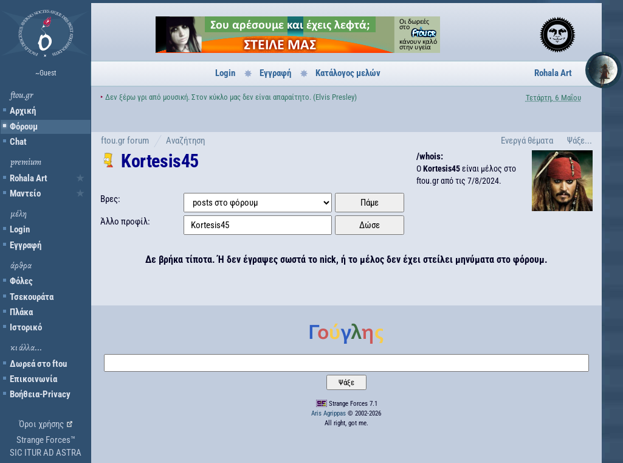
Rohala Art (28, 178)
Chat (18, 141)
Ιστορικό (26, 327)
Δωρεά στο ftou (38, 363)
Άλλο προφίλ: (125, 221)
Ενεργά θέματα (527, 140)
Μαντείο (25, 193)
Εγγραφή (25, 245)
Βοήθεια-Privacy (40, 394)
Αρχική (23, 110)
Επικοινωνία (33, 379)
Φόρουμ (24, 126)
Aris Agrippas (328, 413)
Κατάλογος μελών (347, 73)
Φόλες (21, 281)
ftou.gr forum (125, 140)
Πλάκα (21, 312)
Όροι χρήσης (41, 424)
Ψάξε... (579, 140)
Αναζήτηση (185, 140)
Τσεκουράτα (31, 296)
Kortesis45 (160, 161)
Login (20, 229)
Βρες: (110, 198)
